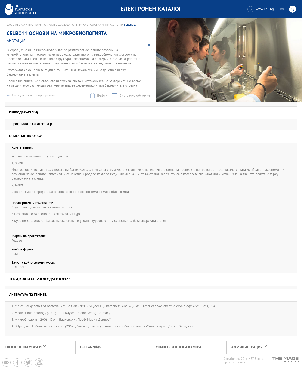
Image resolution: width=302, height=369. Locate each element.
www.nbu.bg (260, 9)
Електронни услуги (23, 347)
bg (292, 9)
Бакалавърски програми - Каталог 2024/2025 (38, 25)
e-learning (90, 347)
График (102, 96)
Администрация (247, 347)
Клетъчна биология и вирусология (97, 25)
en (282, 9)
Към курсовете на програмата (33, 95)
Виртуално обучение (135, 96)
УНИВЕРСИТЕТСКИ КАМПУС (179, 347)
